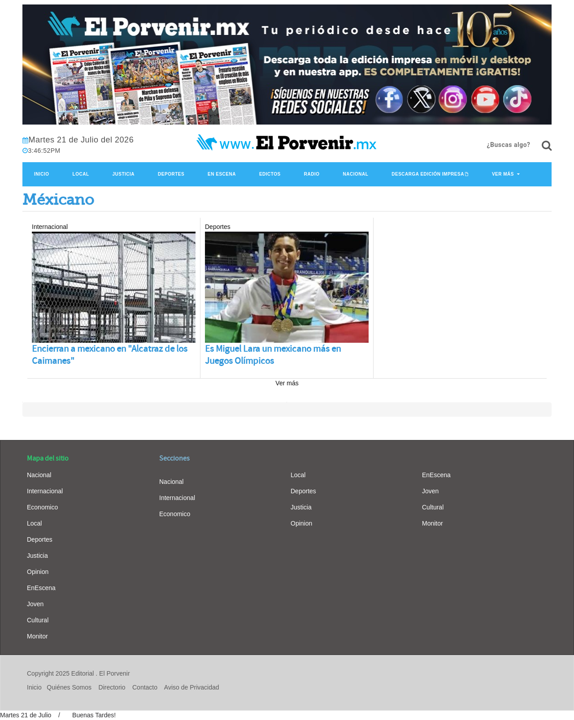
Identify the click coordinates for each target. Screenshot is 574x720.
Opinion (37, 571)
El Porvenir (114, 673)
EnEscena (41, 587)
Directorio (112, 687)
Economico (42, 507)
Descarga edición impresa (427, 174)
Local (81, 174)
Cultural (37, 620)
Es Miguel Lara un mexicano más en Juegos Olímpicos (273, 355)
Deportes (171, 174)
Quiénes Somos (69, 687)
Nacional (355, 174)
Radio (312, 174)
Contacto (144, 687)
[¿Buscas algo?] (547, 146)
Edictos (270, 174)
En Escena (222, 174)
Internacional (45, 491)
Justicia (124, 174)
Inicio (41, 174)
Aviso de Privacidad (191, 687)
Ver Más (503, 174)
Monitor (37, 636)
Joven (35, 604)
